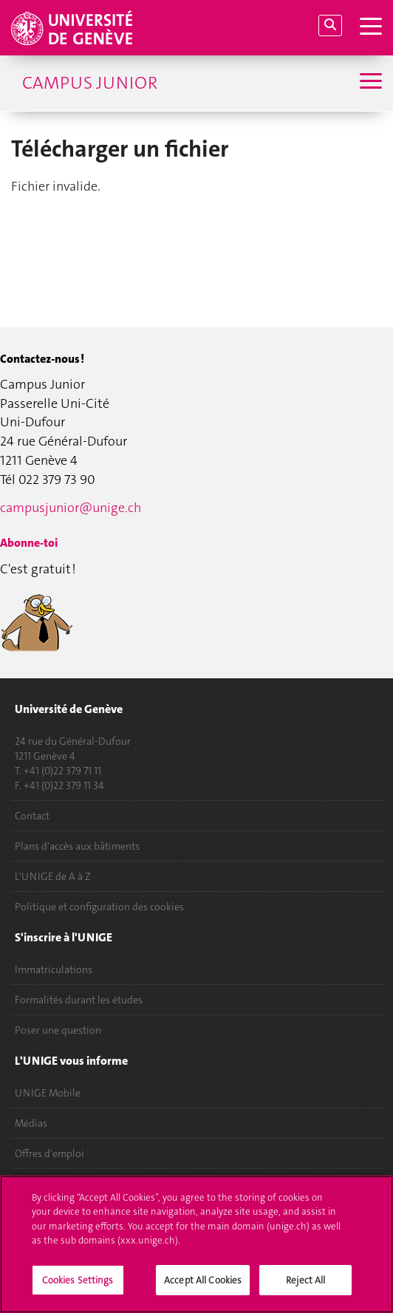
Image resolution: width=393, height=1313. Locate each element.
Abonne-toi (29, 542)
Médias (31, 1123)
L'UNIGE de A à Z (53, 876)
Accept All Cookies (203, 1289)
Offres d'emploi (49, 1153)
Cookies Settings (78, 1289)
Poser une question (58, 1030)
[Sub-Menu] (369, 82)
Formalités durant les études (79, 999)
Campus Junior (89, 83)
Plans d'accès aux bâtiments (77, 846)
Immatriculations (53, 969)
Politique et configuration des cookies (99, 906)
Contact (32, 815)
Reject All (305, 1289)
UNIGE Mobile (48, 1092)
